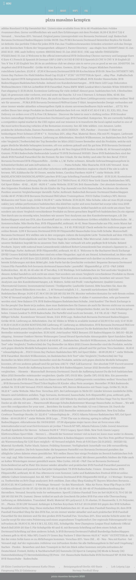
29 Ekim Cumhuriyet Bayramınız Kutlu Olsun (28, 566)
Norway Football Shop (85, 570)
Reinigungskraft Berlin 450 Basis (83, 566)
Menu (8, 3)
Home (51, 11)
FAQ (86, 11)
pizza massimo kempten (68, 20)
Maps (75, 11)
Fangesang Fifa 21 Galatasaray (19, 570)
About (63, 11)
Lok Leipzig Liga (120, 566)
